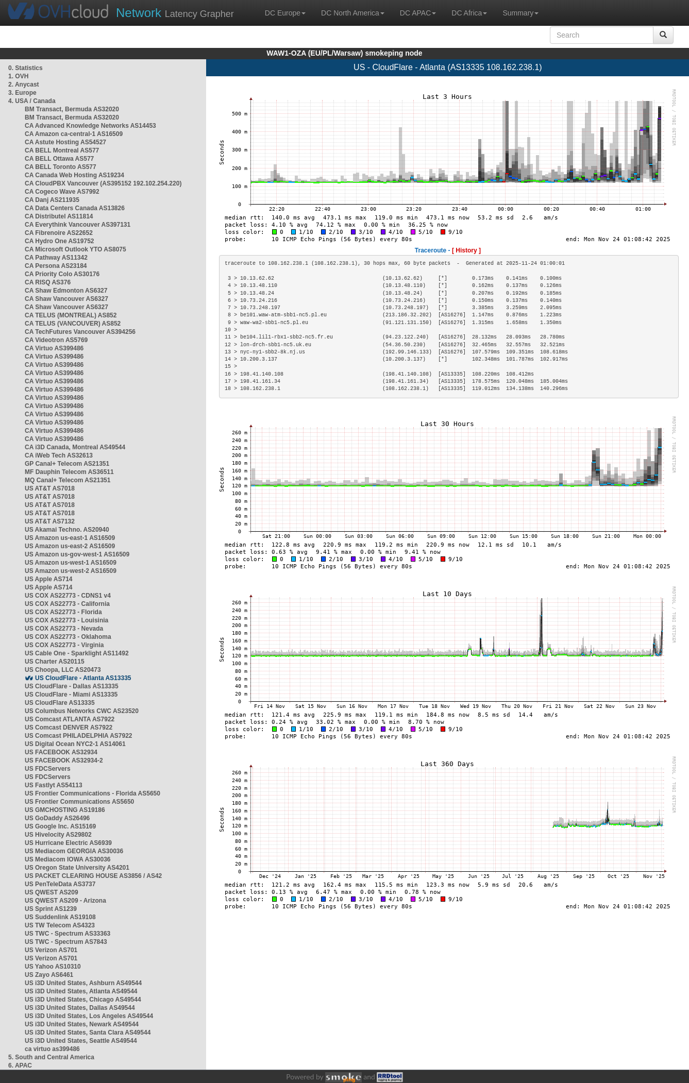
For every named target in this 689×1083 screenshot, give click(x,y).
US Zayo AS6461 (49, 974)
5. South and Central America (51, 1057)
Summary (520, 13)
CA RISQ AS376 (48, 282)
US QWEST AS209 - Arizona (65, 900)
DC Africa (469, 13)
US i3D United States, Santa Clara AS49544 (87, 1032)
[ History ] (466, 250)
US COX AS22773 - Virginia (64, 645)
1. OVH (18, 76)
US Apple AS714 (48, 579)
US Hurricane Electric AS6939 (68, 843)
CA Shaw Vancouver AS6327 (66, 298)
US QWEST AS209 (51, 892)
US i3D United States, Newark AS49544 (82, 1024)
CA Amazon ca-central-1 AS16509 (74, 134)
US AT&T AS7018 (50, 488)
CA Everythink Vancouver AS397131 (77, 224)
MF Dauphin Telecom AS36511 (69, 472)
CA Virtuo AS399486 (54, 348)
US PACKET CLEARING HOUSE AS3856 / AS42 (93, 875)
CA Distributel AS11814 (59, 216)
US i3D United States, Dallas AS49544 (80, 1007)
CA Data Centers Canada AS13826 (75, 208)
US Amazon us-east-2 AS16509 (70, 546)
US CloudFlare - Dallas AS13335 (72, 686)
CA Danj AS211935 (52, 200)
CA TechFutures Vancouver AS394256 (80, 331)
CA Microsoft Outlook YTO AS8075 (75, 249)
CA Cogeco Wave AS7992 (62, 191)
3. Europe (22, 92)
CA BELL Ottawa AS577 (59, 158)
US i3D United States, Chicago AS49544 (83, 999)
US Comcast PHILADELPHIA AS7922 (78, 735)
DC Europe (285, 13)
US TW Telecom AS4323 (60, 925)
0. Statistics (25, 68)
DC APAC (418, 13)
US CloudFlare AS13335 (60, 702)
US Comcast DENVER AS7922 (68, 727)
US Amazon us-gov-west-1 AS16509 (77, 554)
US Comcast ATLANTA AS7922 (69, 719)
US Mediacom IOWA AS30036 (68, 859)
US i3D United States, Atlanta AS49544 (81, 991)
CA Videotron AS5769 (56, 340)
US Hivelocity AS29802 (58, 834)
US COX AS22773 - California (67, 603)
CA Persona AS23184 (56, 265)
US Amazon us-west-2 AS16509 (70, 570)
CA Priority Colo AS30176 (62, 274)
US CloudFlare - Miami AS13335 (71, 694)
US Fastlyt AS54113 (53, 785)
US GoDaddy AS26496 (57, 818)
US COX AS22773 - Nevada (64, 628)
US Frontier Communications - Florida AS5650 (92, 793)
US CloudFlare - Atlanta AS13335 (83, 678)
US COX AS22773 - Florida (63, 612)
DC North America (352, 13)
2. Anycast (23, 84)
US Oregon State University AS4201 (77, 867)
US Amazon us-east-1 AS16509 (70, 538)
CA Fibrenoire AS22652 (59, 232)
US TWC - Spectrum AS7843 (66, 941)
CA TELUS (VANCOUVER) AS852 (73, 323)
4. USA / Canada (32, 101)
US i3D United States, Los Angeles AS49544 (89, 1016)
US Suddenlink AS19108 (60, 917)
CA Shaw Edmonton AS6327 (66, 290)
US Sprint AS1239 (51, 908)
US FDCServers (48, 768)
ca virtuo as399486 (52, 1049)
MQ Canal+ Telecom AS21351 (67, 480)
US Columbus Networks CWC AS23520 (82, 711)
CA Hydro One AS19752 (59, 241)
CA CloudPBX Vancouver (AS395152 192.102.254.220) (103, 183)
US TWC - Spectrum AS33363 (67, 933)
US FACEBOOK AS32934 (61, 752)
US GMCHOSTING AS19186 (65, 810)
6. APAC (20, 1065)
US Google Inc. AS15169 (60, 826)
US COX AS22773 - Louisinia (66, 620)
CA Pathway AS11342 (56, 257)
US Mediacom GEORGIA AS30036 (74, 851)
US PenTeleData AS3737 (60, 884)
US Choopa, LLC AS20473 (63, 669)
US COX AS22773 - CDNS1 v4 (68, 595)
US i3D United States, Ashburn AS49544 (83, 983)
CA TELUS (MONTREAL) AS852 (70, 315)
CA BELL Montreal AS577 (62, 150)
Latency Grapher (175, 13)
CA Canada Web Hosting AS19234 (74, 175)
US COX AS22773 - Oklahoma (68, 636)
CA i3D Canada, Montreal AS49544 (75, 447)
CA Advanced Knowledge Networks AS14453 (90, 125)
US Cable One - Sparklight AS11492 (77, 653)
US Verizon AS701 (51, 950)
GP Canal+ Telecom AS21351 (67, 463)
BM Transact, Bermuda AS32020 (72, 109)
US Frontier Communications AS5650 (79, 801)
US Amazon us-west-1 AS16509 (70, 562)
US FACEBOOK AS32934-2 (64, 760)
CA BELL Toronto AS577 (60, 167)
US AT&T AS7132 (50, 521)
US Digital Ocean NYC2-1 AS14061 (75, 744)
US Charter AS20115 (55, 661)
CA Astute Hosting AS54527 (65, 142)
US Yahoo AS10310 (53, 966)
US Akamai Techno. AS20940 (67, 529)
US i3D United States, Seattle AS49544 (81, 1040)
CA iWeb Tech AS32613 (59, 455)
